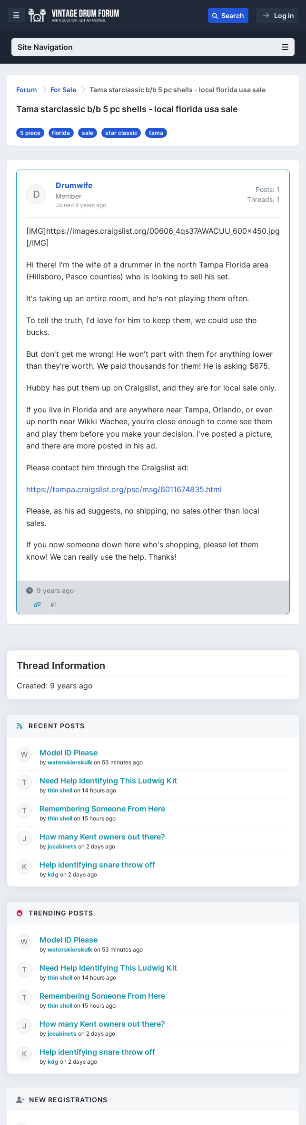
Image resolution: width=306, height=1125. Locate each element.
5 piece (30, 132)
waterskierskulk (71, 762)
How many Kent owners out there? (102, 836)
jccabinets (63, 846)
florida (61, 132)
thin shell (61, 790)
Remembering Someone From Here (102, 808)
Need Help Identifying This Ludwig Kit (108, 780)
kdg (54, 874)
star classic (121, 132)
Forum (26, 90)
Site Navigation (153, 47)
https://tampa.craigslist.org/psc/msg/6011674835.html (124, 489)
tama (156, 132)
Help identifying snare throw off (97, 864)
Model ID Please (68, 752)
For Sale (63, 90)
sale (87, 132)
